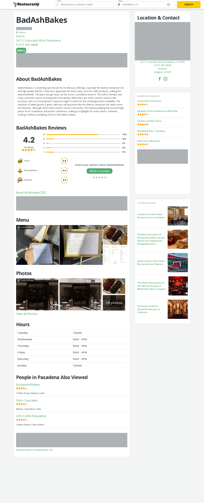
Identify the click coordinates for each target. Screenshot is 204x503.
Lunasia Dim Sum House (149, 101)
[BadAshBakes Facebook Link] (160, 79)
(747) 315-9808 (27, 45)
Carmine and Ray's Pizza (149, 121)
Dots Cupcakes (27, 400)
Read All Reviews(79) (31, 193)
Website (162, 68)
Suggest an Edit (162, 72)
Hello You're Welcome (148, 141)
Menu (21, 50)
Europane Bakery (28, 385)
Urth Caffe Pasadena (31, 416)
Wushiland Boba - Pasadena (151, 131)
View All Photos (26, 314)
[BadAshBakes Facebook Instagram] (165, 79)
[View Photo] (37, 294)
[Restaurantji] (26, 4)
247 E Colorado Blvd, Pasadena (38, 40)
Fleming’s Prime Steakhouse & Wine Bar (157, 111)
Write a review (99, 171)
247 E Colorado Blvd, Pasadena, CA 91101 (163, 62)
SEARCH (188, 4)
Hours (20, 36)
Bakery (22, 32)
